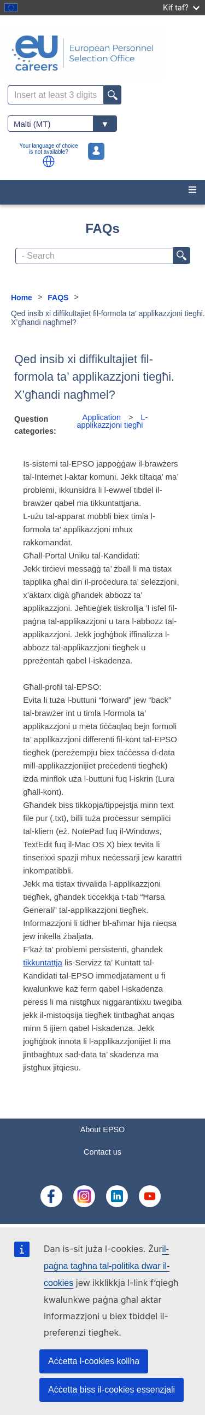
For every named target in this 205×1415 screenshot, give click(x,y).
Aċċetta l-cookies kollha (93, 1361)
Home (21, 297)
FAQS (58, 297)
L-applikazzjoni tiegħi (112, 421)
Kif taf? (181, 7)
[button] (48, 161)
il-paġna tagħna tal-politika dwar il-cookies (106, 1266)
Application (102, 417)
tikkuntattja (42, 962)
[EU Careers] (102, 53)
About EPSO (102, 1129)
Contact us (102, 1152)
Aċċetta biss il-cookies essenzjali (111, 1389)
